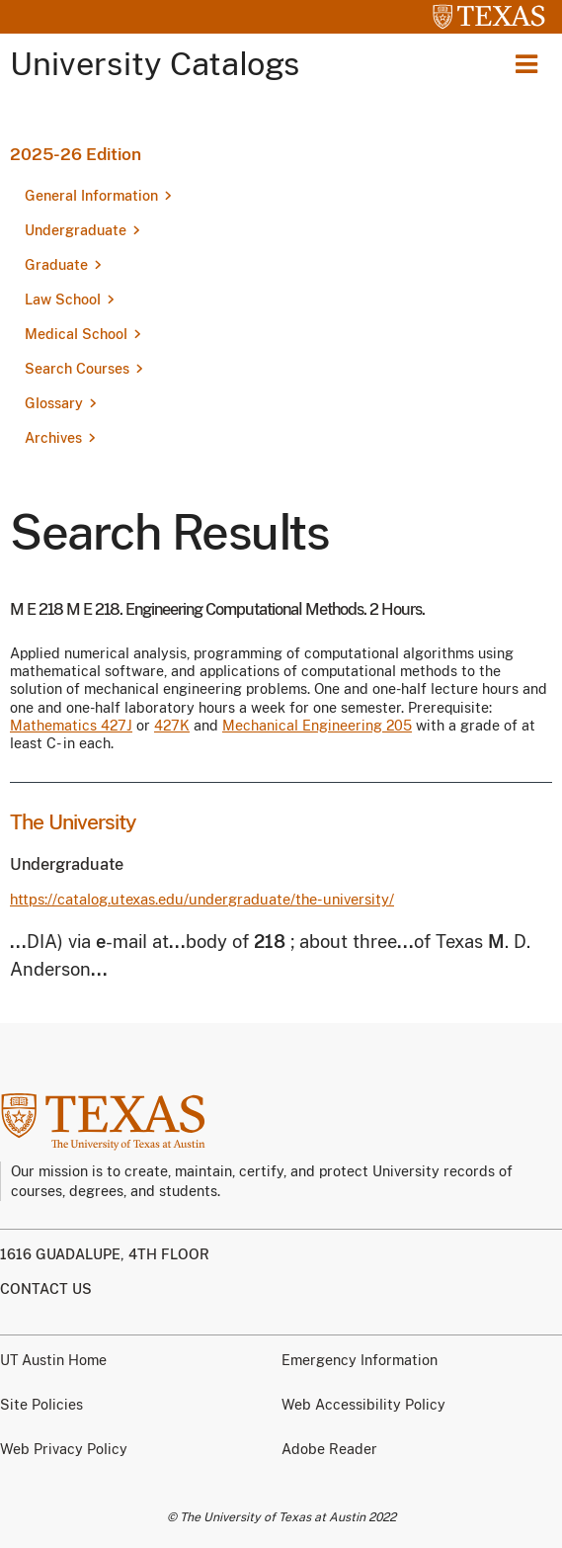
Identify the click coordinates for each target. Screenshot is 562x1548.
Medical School (76, 334)
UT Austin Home (53, 1360)
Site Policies (41, 1405)
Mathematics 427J (71, 725)
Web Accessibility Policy (363, 1405)
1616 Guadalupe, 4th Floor (104, 1254)
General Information (91, 196)
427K (172, 725)
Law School (63, 299)
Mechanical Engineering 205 (317, 725)
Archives (53, 438)
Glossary (54, 403)
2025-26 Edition (75, 154)
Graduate (56, 265)
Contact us (46, 1289)
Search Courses (77, 369)
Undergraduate (75, 230)
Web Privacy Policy (63, 1449)
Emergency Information (359, 1360)
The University (73, 822)
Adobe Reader (329, 1449)
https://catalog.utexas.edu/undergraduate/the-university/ (202, 899)
